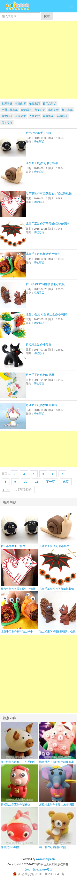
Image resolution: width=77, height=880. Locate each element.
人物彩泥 (34, 116)
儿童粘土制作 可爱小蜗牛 (42, 163)
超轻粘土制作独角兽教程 (41, 405)
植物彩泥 (34, 103)
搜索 (47, 16)
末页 (66, 481)
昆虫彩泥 (7, 116)
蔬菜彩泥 (39, 109)
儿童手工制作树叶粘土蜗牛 (43, 254)
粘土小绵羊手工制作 (39, 133)
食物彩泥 (26, 109)
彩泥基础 (7, 103)
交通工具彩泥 (10, 109)
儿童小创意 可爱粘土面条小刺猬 (46, 314)
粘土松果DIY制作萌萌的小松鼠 (45, 284)
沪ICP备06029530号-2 (38, 869)
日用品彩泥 (49, 103)
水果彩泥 (53, 109)
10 (25, 481)
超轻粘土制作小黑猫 (39, 344)
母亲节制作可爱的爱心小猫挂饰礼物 (49, 193)
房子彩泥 (7, 122)
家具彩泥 (48, 116)
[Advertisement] (38, 60)
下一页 (50, 481)
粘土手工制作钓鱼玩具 (40, 374)
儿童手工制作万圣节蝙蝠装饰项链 (47, 223)
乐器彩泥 (62, 116)
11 (36, 481)
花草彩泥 (20, 116)
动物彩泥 (20, 103)
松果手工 (39, 292)
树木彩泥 (67, 109)
